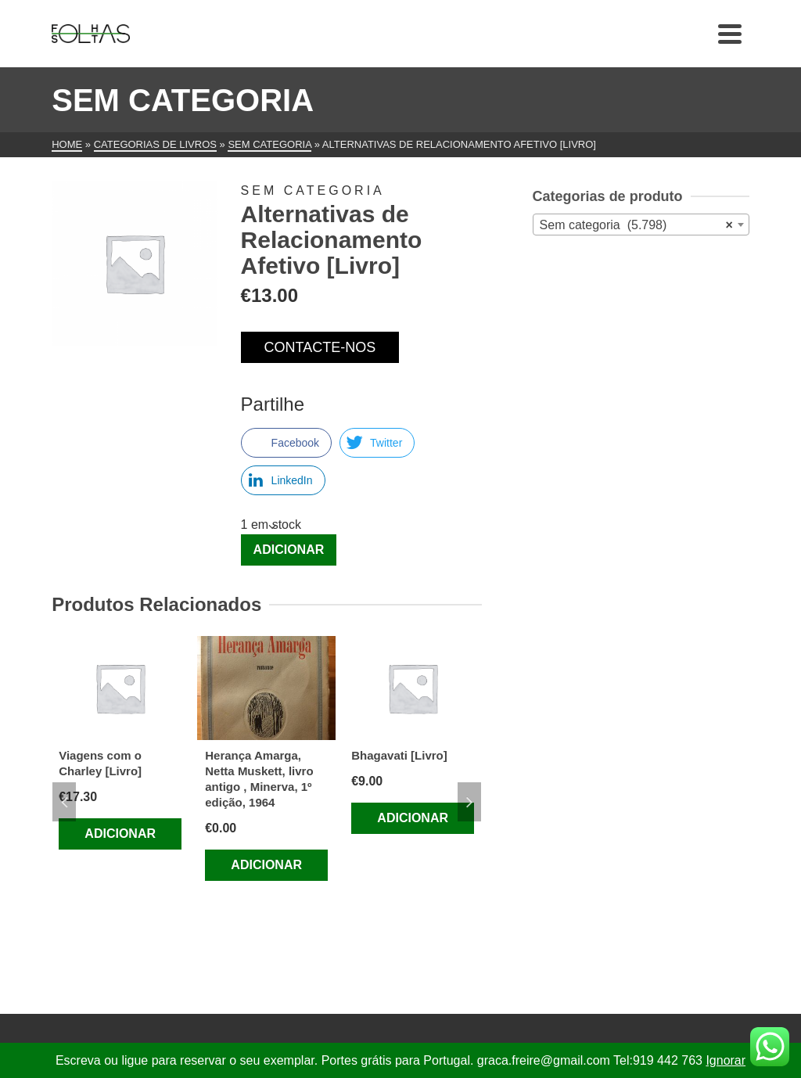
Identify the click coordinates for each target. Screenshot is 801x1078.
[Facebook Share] (286, 443)
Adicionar (289, 549)
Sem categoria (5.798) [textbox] (636, 225)
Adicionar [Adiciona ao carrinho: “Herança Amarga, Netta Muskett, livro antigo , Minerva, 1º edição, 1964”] (266, 864)
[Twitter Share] (377, 443)
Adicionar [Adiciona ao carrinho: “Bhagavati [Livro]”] (412, 818)
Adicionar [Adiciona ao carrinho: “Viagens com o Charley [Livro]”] (120, 833)
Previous (64, 801)
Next (469, 801)
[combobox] (641, 224)
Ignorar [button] (725, 1060)
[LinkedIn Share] (283, 480)
